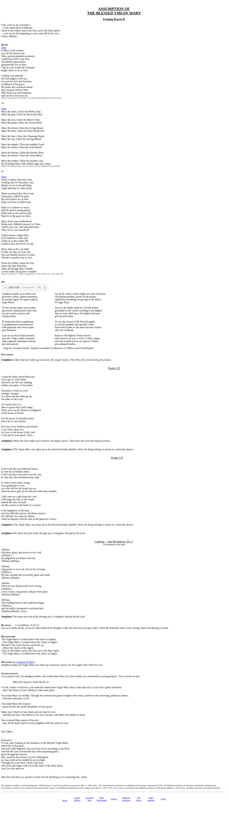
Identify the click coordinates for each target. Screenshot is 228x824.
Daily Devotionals (102, 799)
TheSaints (138, 799)
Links (163, 799)
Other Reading (151, 799)
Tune (3, 47)
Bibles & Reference (126, 799)
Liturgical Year (89, 799)
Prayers (114, 799)
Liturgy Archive (77, 799)
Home (64, 800)
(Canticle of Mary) (25, 662)
